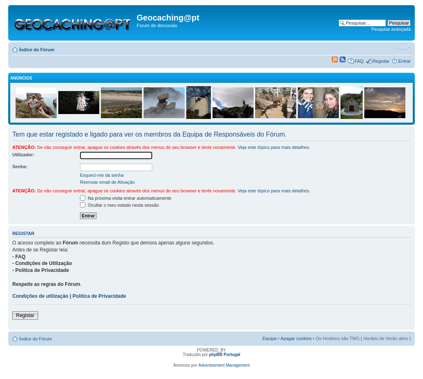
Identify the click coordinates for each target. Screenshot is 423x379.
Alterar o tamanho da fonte (405, 48)
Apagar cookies (296, 338)
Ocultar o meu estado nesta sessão (119, 205)
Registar (381, 61)
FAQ (359, 61)
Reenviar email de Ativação (107, 182)
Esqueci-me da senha (101, 175)
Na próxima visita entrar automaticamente (125, 198)
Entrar (404, 61)
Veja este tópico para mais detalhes (273, 147)
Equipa (269, 338)
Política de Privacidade (99, 296)
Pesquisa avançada (391, 29)
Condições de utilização (40, 296)
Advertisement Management (224, 365)
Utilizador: (23, 154)
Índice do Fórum (37, 49)
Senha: (19, 166)
